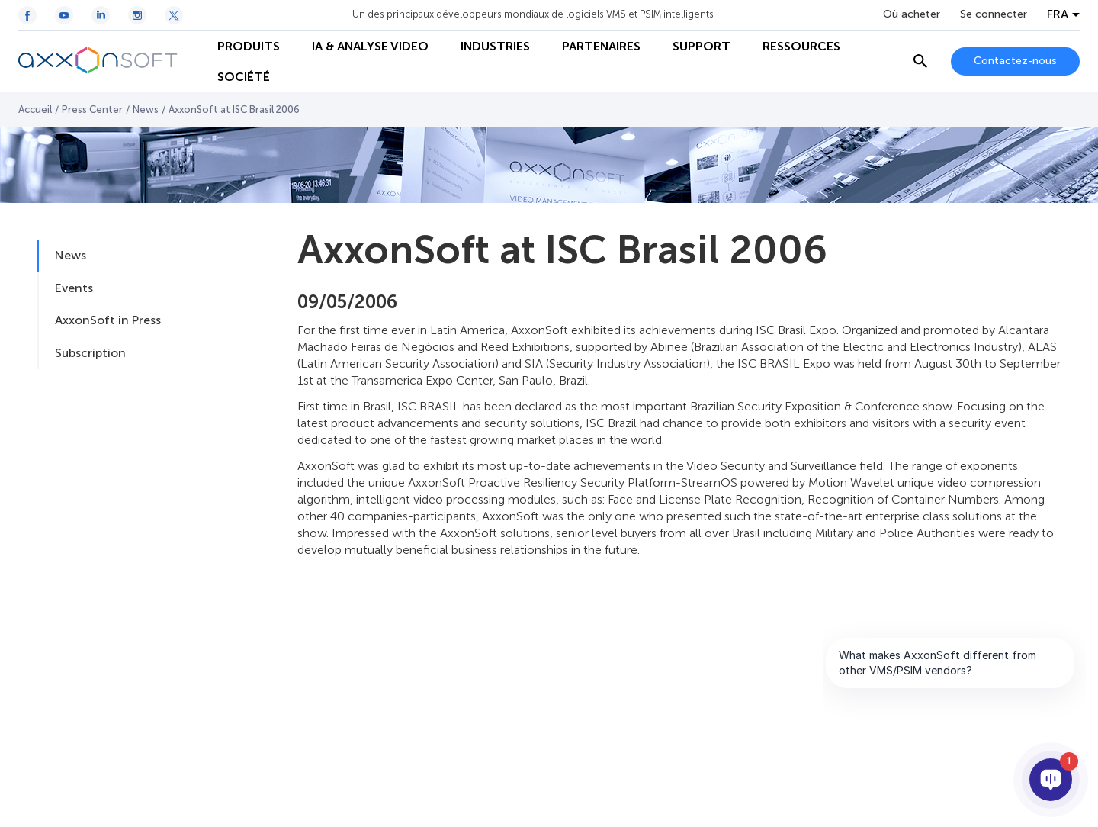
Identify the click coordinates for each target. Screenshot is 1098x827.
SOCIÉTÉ (243, 76)
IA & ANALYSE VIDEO (370, 46)
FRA (1057, 14)
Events (74, 288)
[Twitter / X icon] (174, 15)
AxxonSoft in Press (108, 320)
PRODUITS (248, 46)
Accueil (35, 109)
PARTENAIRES (601, 46)
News (146, 109)
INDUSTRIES (495, 46)
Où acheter (911, 14)
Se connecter (993, 14)
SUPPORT (701, 46)
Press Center (92, 109)
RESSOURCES (801, 46)
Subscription (90, 353)
